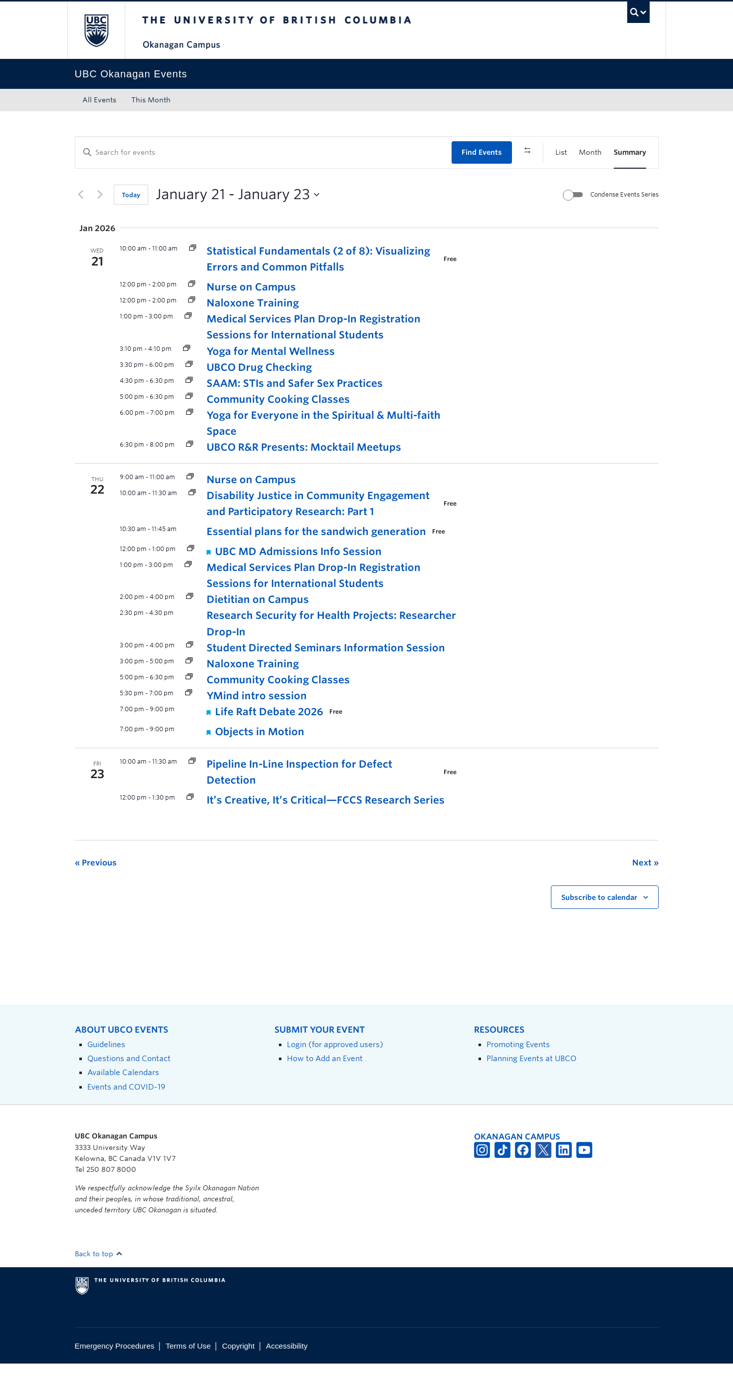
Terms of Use (188, 1378)
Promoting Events (518, 1076)
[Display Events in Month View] (590, 152)
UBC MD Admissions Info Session (298, 584)
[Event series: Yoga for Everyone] (189, 444)
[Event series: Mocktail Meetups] (189, 476)
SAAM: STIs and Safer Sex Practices (295, 415)
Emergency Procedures (115, 1378)
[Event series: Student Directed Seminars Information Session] (189, 677)
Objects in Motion (259, 764)
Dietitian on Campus (258, 632)
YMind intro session (257, 728)
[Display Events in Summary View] (630, 152)
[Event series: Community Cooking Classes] (189, 428)
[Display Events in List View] (561, 152)
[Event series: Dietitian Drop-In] (189, 629)
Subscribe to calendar (599, 930)
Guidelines (106, 1076)
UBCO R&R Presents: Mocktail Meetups (304, 479)
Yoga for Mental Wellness (271, 383)
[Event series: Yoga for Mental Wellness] (186, 380)
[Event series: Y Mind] (188, 725)
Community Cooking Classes (278, 431)
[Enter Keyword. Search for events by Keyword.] (263, 152)
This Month (151, 100)
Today (131, 227)
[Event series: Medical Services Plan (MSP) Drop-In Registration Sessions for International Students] (188, 348)
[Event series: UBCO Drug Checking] (189, 396)
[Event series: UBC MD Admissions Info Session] (190, 581)
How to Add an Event (325, 1091)
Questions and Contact (129, 1091)
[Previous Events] (81, 227)
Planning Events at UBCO (531, 1091)
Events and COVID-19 (126, 1119)
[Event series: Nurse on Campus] (191, 316)
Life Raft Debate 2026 (269, 744)
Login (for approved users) (335, 1076)
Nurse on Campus (251, 319)
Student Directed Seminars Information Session (326, 680)
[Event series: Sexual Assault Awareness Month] (189, 412)
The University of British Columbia (96, 30)
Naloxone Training (253, 335)
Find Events (482, 152)
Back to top (99, 1286)
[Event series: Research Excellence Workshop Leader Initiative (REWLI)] (192, 525)
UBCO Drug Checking (259, 399)
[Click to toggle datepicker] (237, 227)
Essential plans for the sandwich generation (316, 564)
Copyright (238, 1378)
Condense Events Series (624, 226)
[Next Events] (100, 227)
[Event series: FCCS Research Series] (190, 830)
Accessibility (286, 1378)
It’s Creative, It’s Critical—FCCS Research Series (326, 832)
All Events (99, 100)
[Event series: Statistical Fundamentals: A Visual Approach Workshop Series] (192, 280)
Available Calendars (123, 1105)
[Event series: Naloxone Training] (191, 332)
